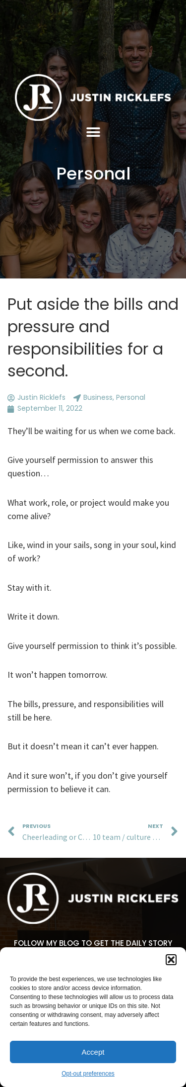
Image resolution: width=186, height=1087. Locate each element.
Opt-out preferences (88, 1073)
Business (98, 397)
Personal (93, 173)
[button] (171, 960)
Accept (93, 1052)
